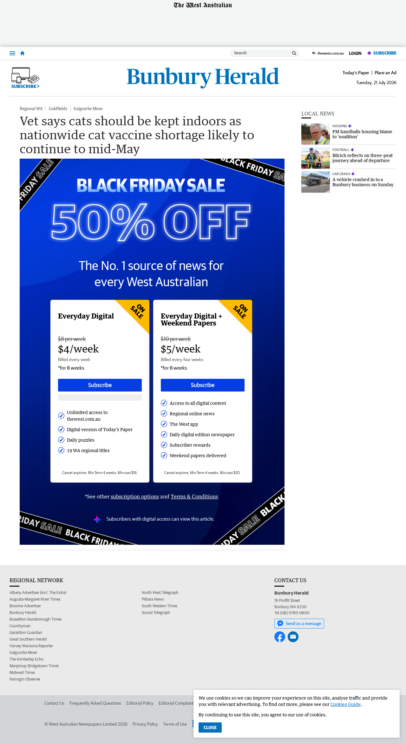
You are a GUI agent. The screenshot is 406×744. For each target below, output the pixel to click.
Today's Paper (356, 72)
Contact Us (54, 703)
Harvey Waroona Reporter (31, 645)
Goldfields (58, 108)
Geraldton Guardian (26, 632)
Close (210, 727)
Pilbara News (153, 599)
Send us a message (299, 623)
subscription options (135, 496)
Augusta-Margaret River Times (35, 599)
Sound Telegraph (156, 612)
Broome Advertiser (25, 605)
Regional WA (31, 108)
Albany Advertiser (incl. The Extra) (38, 592)
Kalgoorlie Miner (88, 108)
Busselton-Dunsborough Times (36, 619)
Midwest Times (22, 672)
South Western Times (159, 605)
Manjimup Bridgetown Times (34, 665)
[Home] (22, 53)
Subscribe (381, 53)
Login (355, 53)
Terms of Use (175, 724)
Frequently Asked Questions (95, 703)
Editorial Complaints (177, 703)
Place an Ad (385, 72)
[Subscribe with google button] (100, 397)
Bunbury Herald (23, 612)
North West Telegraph (160, 592)
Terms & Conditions (194, 496)
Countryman (20, 625)
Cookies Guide (346, 704)
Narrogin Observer (25, 679)
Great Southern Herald (28, 639)
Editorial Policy (140, 703)
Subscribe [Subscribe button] (100, 385)
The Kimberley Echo (26, 659)
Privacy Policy (145, 724)
